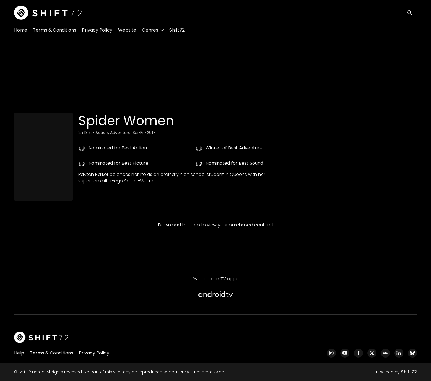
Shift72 (177, 30)
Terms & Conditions (54, 30)
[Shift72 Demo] (41, 337)
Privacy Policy (97, 30)
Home (20, 30)
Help (19, 353)
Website (127, 30)
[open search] (412, 12)
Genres (150, 30)
